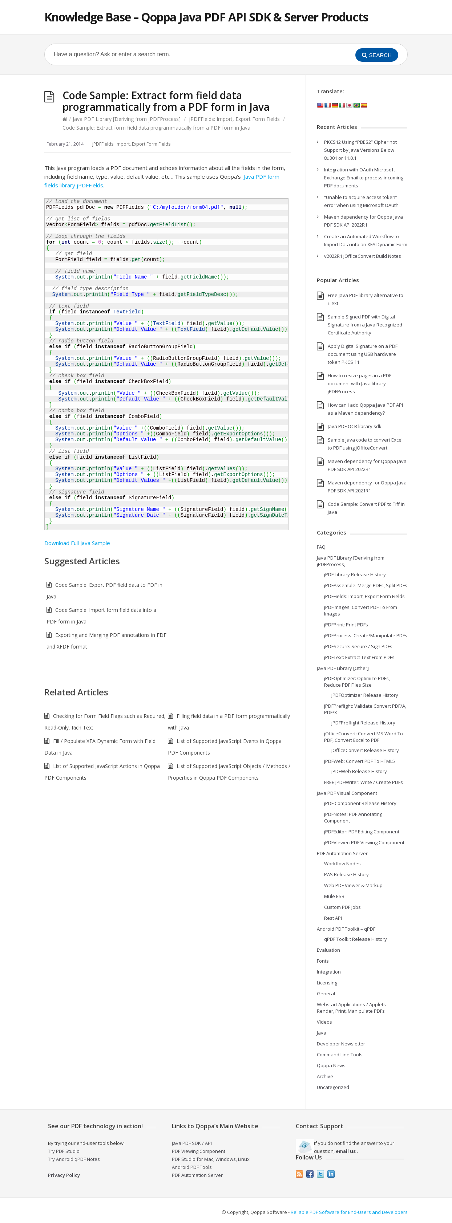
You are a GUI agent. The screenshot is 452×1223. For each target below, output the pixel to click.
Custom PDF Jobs (342, 907)
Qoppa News (331, 1065)
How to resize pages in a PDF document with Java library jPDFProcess (359, 383)
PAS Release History (346, 874)
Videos (324, 1022)
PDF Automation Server (342, 853)
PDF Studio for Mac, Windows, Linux (211, 1159)
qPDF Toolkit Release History (355, 939)
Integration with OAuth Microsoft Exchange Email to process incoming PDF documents (363, 177)
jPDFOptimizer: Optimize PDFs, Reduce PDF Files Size (357, 681)
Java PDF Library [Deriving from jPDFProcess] (127, 118)
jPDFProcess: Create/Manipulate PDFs (365, 635)
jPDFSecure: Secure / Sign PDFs (358, 646)
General (326, 993)
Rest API (333, 918)
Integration (329, 971)
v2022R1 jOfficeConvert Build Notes (362, 256)
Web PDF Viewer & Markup (353, 885)
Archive (325, 1076)
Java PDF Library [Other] (343, 668)
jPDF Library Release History (355, 574)
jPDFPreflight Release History (363, 722)
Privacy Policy (64, 1175)
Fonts (323, 961)
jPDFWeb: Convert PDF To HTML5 (359, 761)
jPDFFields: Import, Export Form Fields (234, 118)
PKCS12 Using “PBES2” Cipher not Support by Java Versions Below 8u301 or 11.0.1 (360, 150)
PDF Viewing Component (198, 1151)
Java (321, 1032)
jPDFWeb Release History (359, 771)
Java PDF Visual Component (347, 793)
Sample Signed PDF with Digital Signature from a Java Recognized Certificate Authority (365, 324)
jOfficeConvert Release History (365, 750)
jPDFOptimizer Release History (364, 695)
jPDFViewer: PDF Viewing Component (364, 842)
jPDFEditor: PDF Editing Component (361, 831)
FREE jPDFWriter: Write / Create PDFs (363, 782)
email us (346, 1151)
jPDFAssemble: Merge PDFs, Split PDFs (365, 585)
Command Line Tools (340, 1054)
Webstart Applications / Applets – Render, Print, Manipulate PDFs (353, 1007)
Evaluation (328, 950)
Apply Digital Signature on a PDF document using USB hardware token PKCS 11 (362, 354)
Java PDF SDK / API (192, 1143)
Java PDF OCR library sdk (355, 426)
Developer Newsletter (341, 1043)
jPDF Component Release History (360, 803)
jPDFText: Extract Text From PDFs (359, 657)
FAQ (321, 547)
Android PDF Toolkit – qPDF (346, 929)
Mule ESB (334, 896)
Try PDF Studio (64, 1151)
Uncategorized (333, 1087)
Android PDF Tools (192, 1167)
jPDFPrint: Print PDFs (346, 624)
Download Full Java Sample (77, 543)
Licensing (327, 982)
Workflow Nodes (342, 863)
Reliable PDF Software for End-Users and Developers (349, 1212)
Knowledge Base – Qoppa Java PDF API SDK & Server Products (206, 17)
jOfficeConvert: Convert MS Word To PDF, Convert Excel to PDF (363, 736)
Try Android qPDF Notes (74, 1159)
